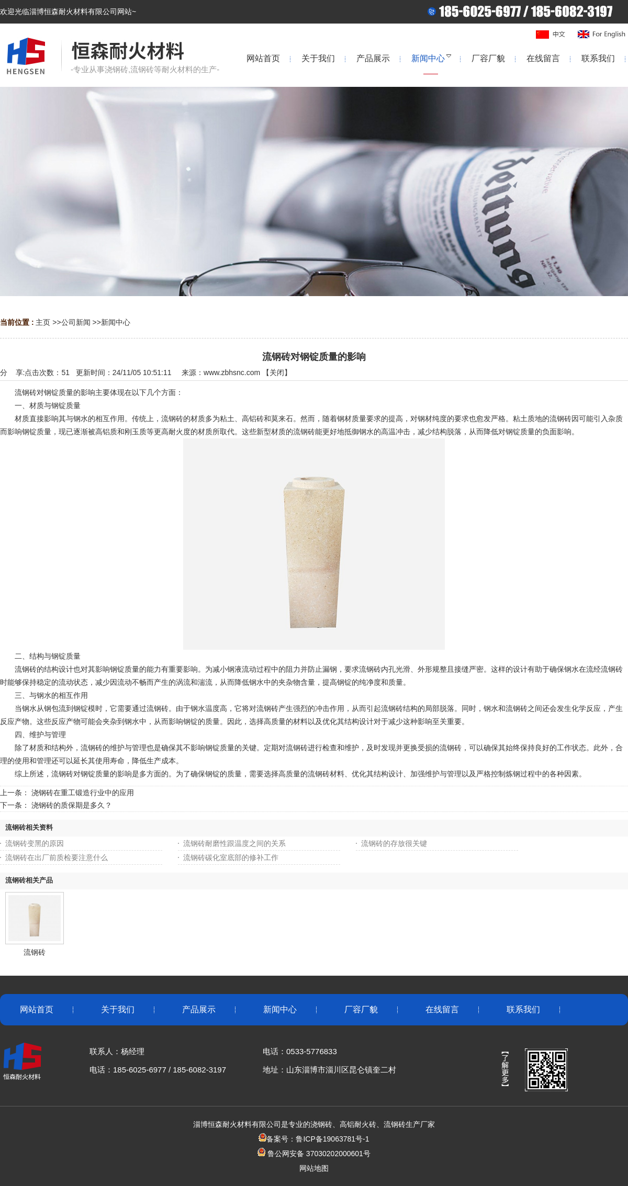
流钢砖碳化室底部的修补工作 (230, 857)
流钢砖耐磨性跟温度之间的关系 (234, 843)
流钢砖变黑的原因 (34, 843)
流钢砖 (35, 952)
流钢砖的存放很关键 (394, 843)
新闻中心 (115, 322)
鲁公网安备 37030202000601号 (318, 1153)
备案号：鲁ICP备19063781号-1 (314, 1139)
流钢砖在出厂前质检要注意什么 (56, 857)
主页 (43, 322)
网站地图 (314, 1168)
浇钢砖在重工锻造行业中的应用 (82, 792)
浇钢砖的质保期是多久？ (71, 805)
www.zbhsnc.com (232, 372)
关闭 (277, 372)
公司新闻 (76, 322)
